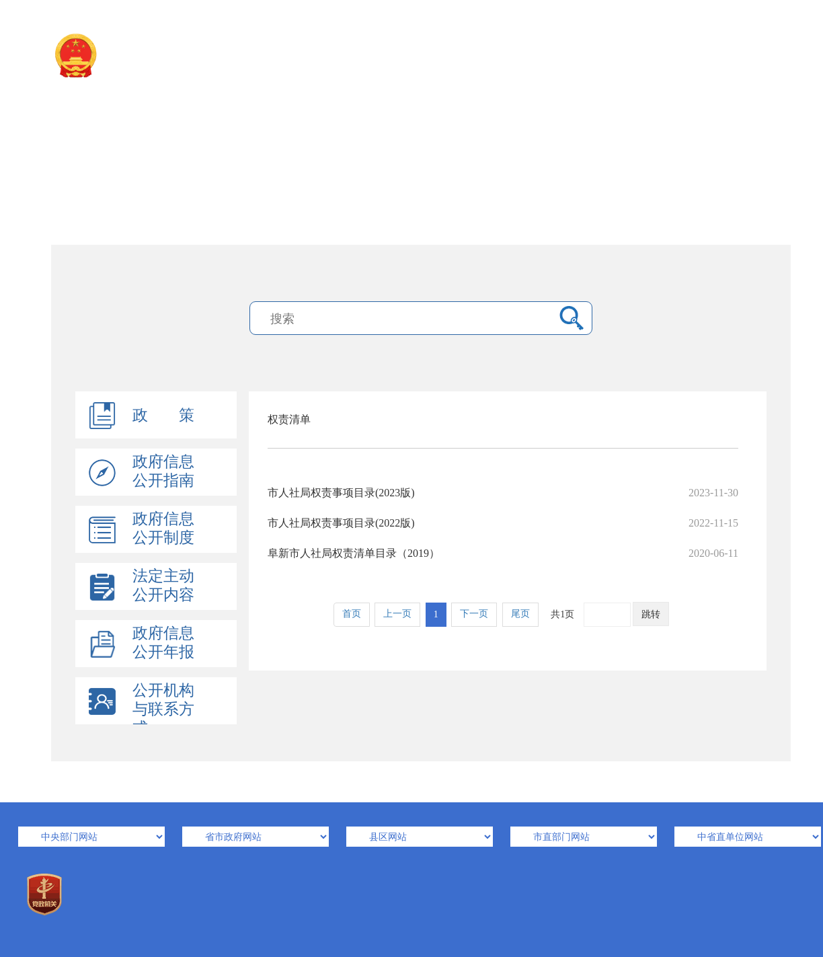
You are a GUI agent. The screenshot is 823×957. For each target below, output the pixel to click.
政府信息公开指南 (163, 471)
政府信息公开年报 (163, 642)
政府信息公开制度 (163, 528)
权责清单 (289, 419)
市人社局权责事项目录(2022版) (503, 523)
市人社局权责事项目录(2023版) (503, 492)
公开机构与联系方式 (163, 709)
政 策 (163, 415)
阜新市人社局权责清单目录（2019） (503, 553)
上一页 (397, 614)
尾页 (520, 614)
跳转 (650, 614)
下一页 (474, 614)
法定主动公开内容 (163, 585)
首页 (351, 614)
